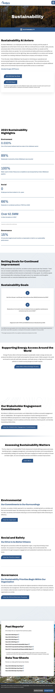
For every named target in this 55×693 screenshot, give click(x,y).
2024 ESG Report (10, 82)
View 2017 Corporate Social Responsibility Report (18, 649)
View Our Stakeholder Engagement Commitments (19, 427)
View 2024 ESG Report (11, 634)
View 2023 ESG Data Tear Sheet (13, 668)
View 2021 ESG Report (11, 642)
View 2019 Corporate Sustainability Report (16, 644)
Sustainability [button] (27, 29)
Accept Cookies (48, 690)
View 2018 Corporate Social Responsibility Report (18, 646)
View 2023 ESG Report (11, 637)
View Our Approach (9, 519)
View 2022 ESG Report (11, 639)
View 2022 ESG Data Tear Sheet (13, 670)
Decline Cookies (38, 690)
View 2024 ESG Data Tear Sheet (13, 666)
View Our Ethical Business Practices (15, 597)
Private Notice (26, 685)
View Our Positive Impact (11, 557)
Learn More (27, 460)
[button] (53, 2)
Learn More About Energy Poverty (27, 366)
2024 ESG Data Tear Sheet (13, 76)
